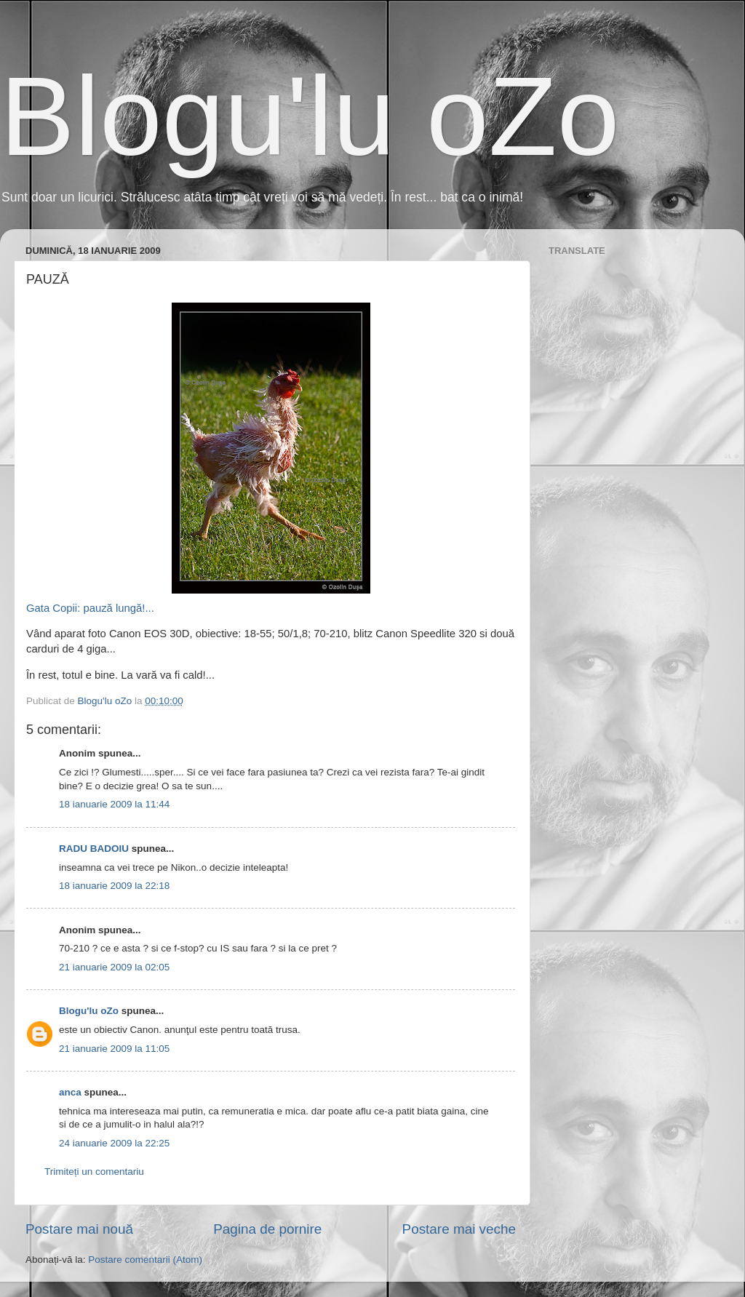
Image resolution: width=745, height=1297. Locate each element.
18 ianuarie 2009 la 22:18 (114, 885)
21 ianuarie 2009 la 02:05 (114, 967)
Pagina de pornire (267, 1229)
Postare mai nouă (79, 1229)
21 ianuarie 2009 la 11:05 (114, 1048)
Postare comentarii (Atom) (145, 1259)
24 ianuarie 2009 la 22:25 (114, 1143)
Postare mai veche (459, 1229)
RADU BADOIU (94, 848)
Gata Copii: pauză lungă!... (198, 458)
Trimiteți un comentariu (94, 1171)
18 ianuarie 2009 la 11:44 (114, 804)
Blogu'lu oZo (309, 116)
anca (70, 1092)
